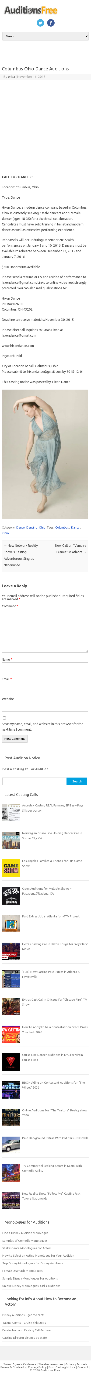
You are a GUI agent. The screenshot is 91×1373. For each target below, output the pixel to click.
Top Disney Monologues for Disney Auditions (32, 1263)
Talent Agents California (19, 1364)
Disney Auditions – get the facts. (23, 1315)
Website (8, 699)
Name (7, 659)
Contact (83, 1367)
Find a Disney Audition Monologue (25, 1233)
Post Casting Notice (62, 1367)
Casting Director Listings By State (24, 1337)
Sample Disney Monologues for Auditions (30, 1278)
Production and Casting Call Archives (27, 1330)
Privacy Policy (37, 1367)
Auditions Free (50, 1370)
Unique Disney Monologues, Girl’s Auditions (31, 1285)
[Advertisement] (44, 126)
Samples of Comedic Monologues (25, 1240)
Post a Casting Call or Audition (25, 769)
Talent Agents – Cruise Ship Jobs (24, 1322)
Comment (10, 606)
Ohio (42, 527)
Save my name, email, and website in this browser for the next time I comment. (42, 726)
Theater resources (50, 1364)
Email (7, 679)
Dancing (31, 527)
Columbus (62, 527)
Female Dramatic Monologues (22, 1270)
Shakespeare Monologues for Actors (27, 1248)
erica (11, 77)
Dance (20, 527)
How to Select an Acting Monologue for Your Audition (38, 1255)
